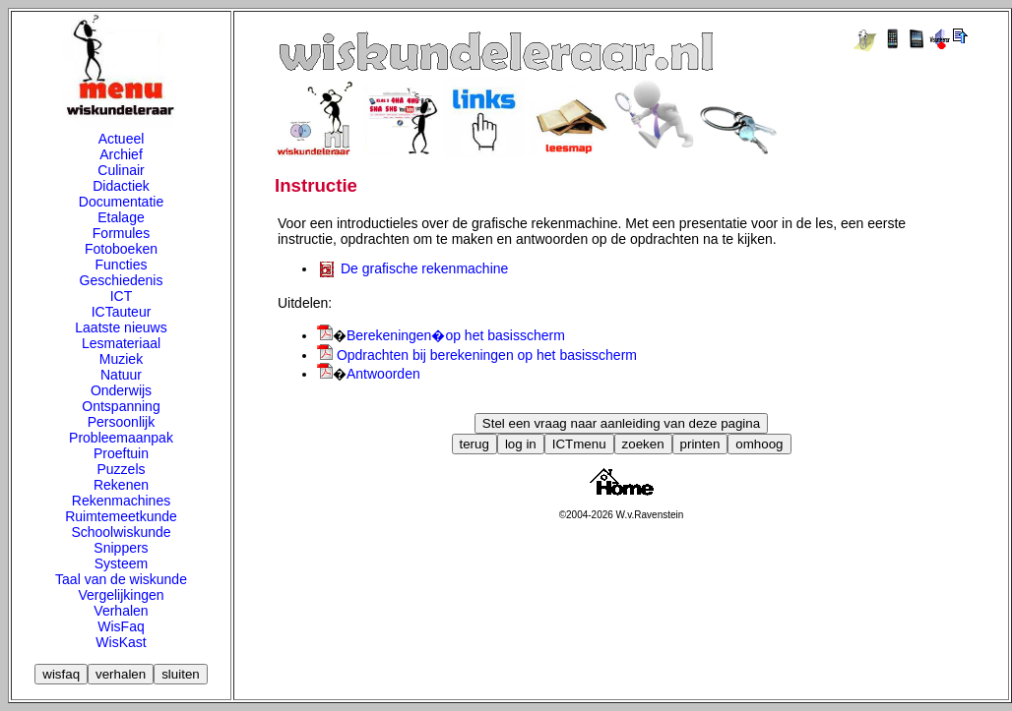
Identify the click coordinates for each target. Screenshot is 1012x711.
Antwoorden (383, 374)
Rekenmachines (121, 500)
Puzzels (120, 469)
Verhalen (121, 611)
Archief (121, 154)
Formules (121, 233)
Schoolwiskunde (120, 532)
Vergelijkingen (120, 595)
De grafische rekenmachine (424, 268)
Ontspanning (120, 406)
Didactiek (121, 186)
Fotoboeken (121, 249)
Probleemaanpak (121, 437)
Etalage (120, 217)
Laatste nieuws (120, 327)
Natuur (121, 375)
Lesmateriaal (121, 343)
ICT (121, 296)
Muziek (121, 359)
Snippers (121, 548)
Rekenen (121, 485)
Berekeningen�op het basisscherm (456, 335)
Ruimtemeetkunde (121, 516)
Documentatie (121, 201)
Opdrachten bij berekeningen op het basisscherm (487, 355)
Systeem (121, 563)
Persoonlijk (121, 422)
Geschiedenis (121, 280)
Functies (121, 264)
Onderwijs (121, 390)
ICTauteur (122, 312)
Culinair (120, 170)
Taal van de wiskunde (121, 579)
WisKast (120, 642)
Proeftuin (121, 453)
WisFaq (120, 626)
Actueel (121, 139)
